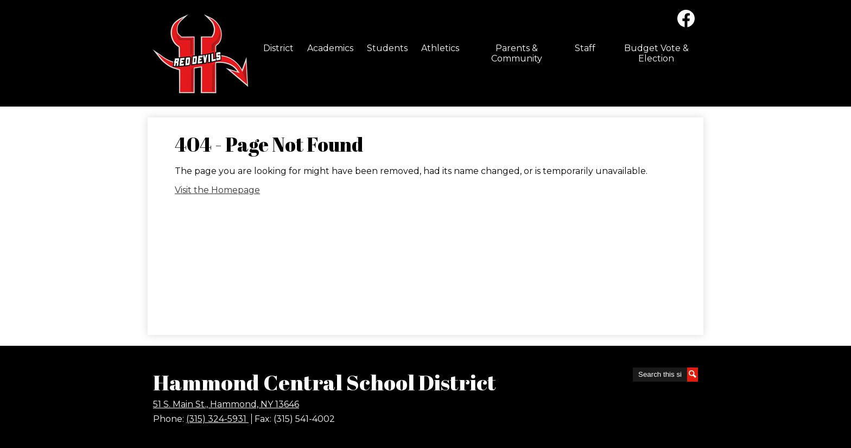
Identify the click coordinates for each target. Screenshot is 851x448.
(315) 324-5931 (217, 419)
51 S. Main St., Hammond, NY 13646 (226, 404)
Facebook (686, 21)
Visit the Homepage (217, 190)
